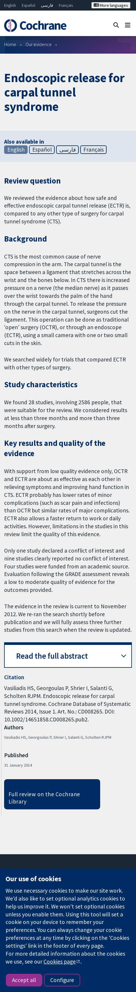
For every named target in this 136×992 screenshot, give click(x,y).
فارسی (47, 5)
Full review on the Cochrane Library (44, 798)
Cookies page (59, 961)
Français (66, 5)
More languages (111, 5)
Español (28, 5)
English (10, 5)
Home (10, 44)
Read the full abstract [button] (52, 656)
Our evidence (39, 44)
